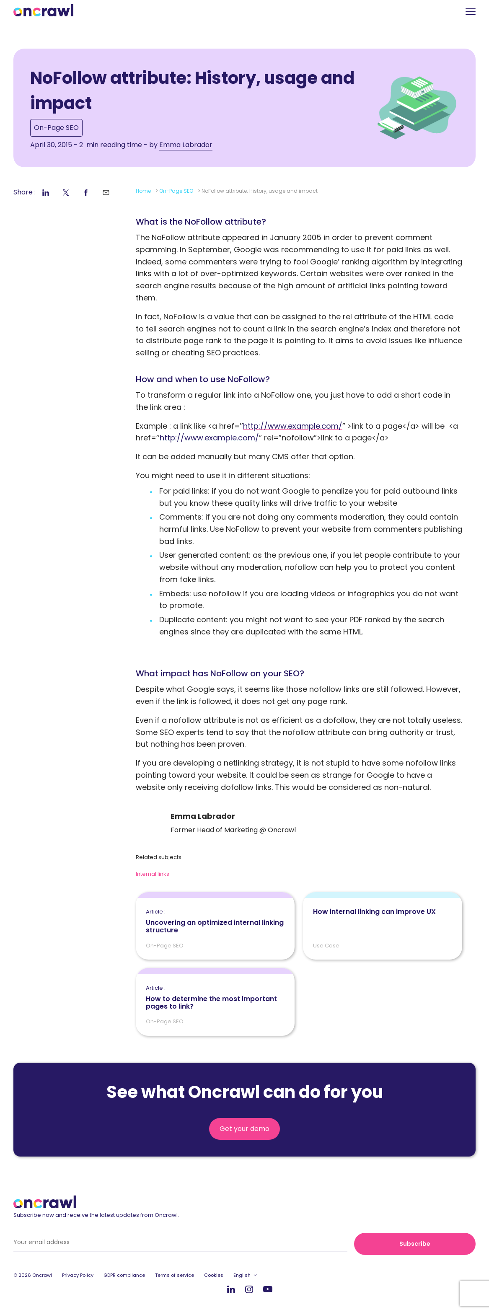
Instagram (249, 1288)
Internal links (152, 874)
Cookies (213, 1275)
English (242, 1275)
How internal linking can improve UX (374, 911)
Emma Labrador (185, 145)
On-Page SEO (56, 127)
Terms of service (174, 1275)
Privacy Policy (77, 1275)
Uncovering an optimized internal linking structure (215, 921)
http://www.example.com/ (292, 426)
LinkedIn (231, 1289)
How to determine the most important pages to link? (215, 997)
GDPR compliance (124, 1275)
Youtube (267, 1289)
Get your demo (244, 1128)
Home (143, 190)
